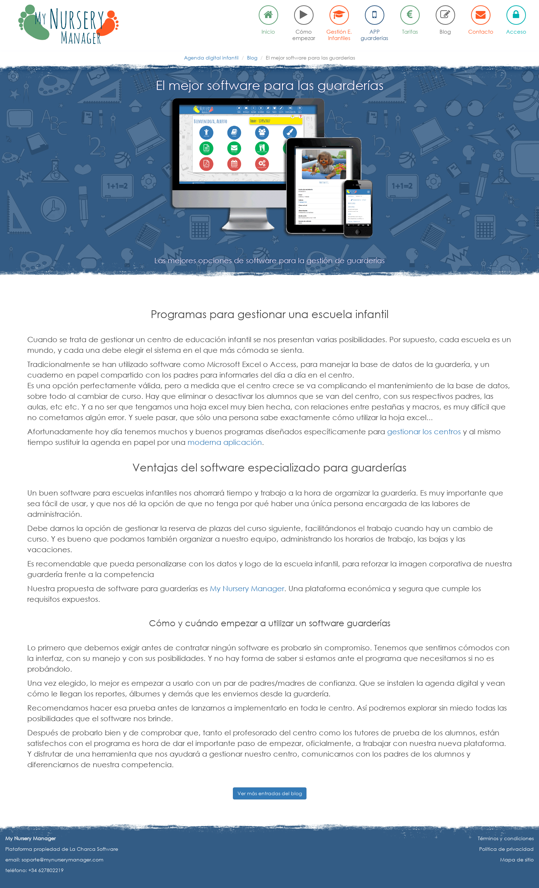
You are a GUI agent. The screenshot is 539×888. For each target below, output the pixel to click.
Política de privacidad (506, 849)
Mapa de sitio (517, 859)
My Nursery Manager (247, 588)
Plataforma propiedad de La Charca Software (61, 849)
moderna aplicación (225, 442)
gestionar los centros (424, 431)
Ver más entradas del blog (269, 793)
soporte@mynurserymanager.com (62, 859)
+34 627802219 (46, 870)
